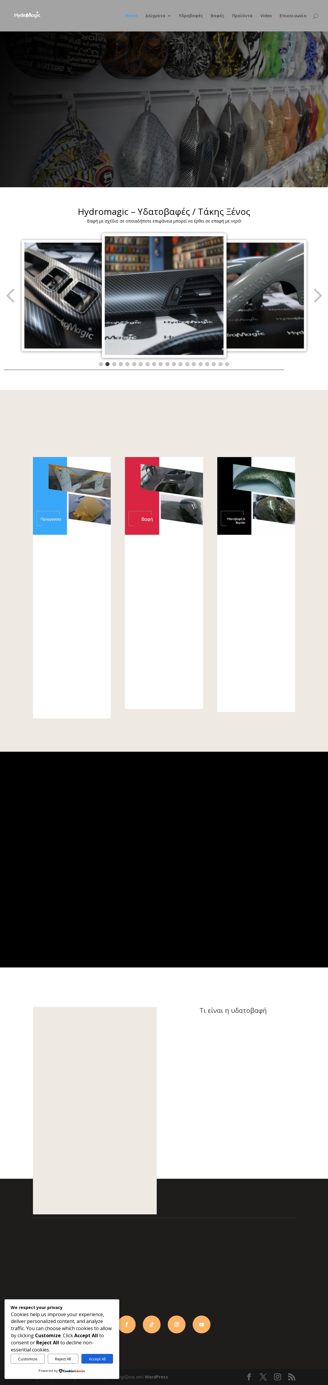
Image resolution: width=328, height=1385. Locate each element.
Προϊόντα (242, 16)
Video (266, 16)
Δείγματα (155, 16)
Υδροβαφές (191, 16)
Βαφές (217, 16)
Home (131, 16)
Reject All (63, 1359)
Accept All (97, 1359)
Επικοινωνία (293, 16)
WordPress (156, 1377)
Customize (27, 1359)
